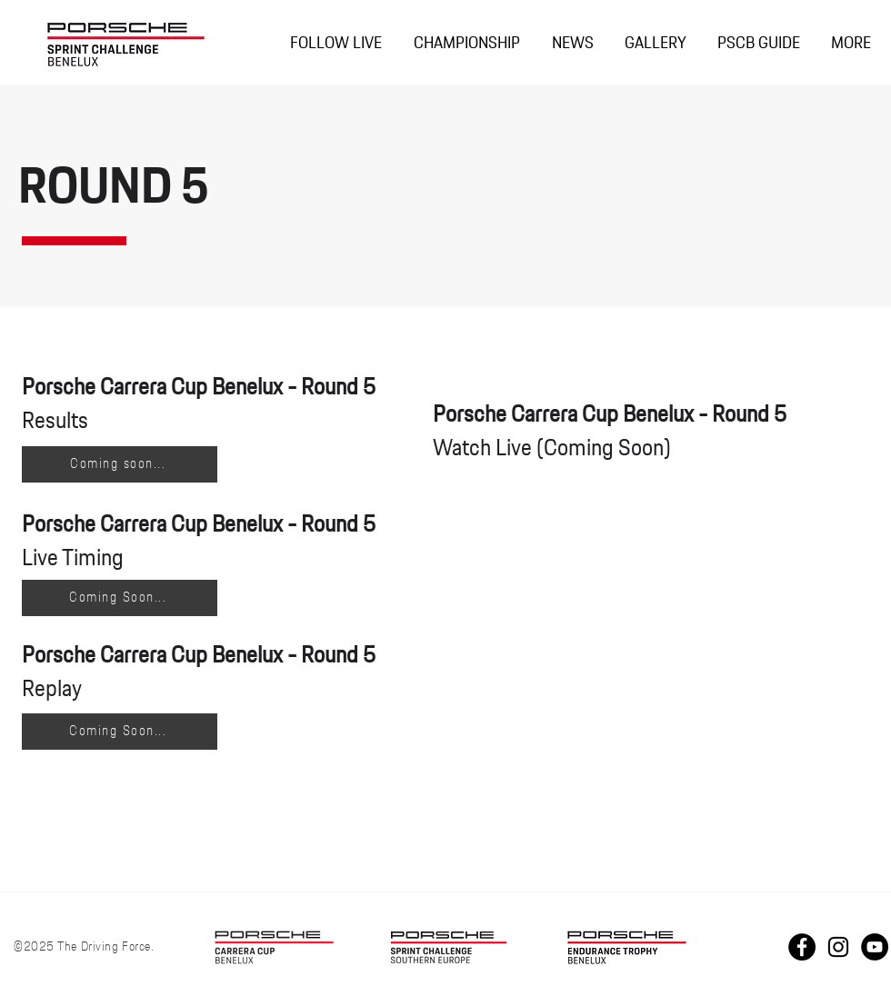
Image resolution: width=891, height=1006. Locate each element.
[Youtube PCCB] (874, 947)
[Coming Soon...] (119, 598)
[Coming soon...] (119, 464)
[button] (466, 44)
